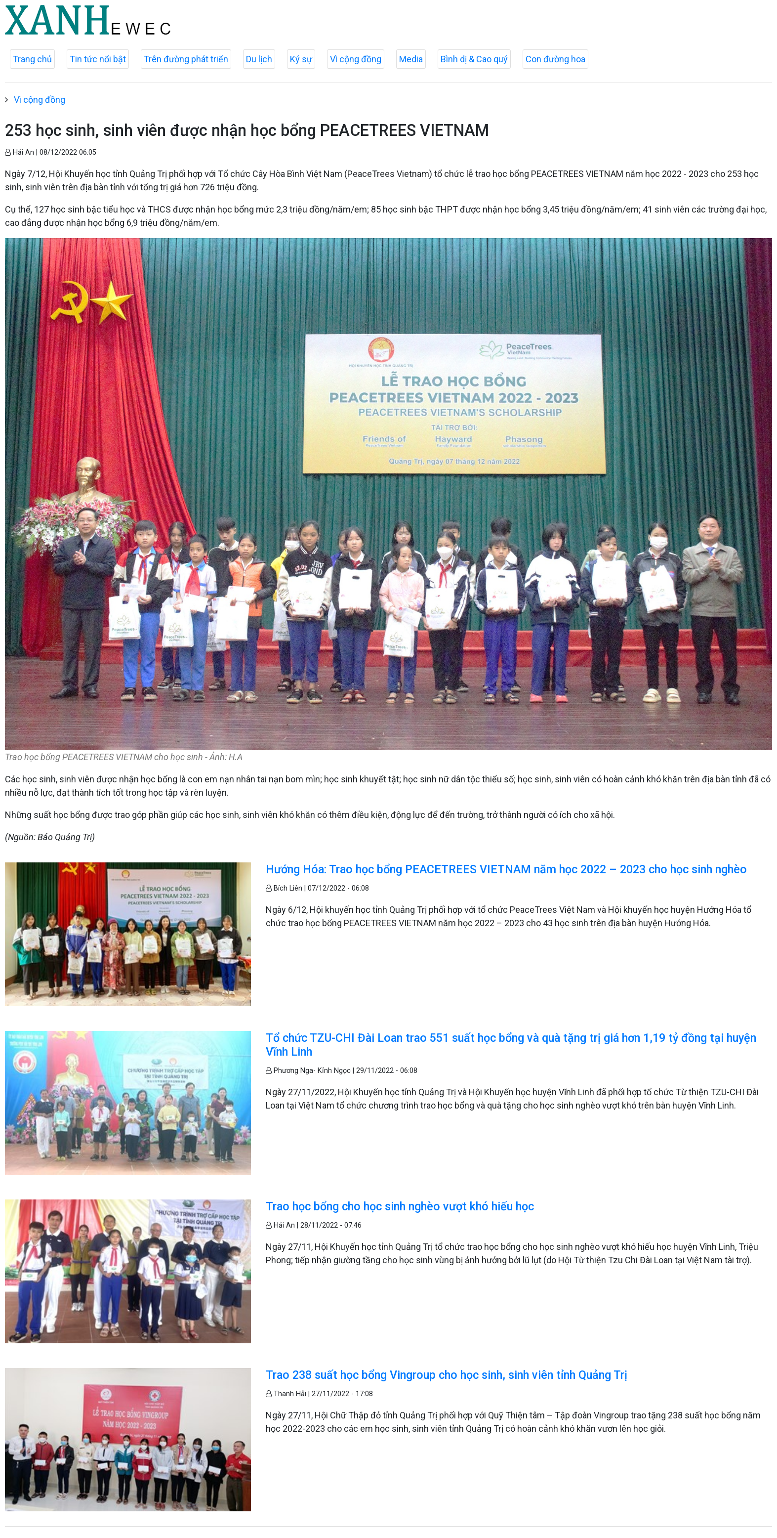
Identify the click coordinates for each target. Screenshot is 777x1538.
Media (411, 59)
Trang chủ (32, 59)
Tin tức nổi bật (98, 59)
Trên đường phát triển (186, 59)
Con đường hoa (555, 59)
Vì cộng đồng (355, 59)
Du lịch (259, 59)
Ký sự (301, 59)
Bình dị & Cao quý (474, 59)
